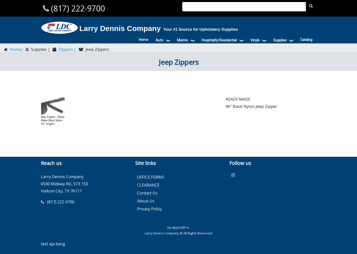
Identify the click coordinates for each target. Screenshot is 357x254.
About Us (145, 201)
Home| (16, 49)
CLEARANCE (148, 185)
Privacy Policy (149, 209)
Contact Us (147, 193)
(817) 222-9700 (77, 8)
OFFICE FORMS (150, 177)
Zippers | (67, 49)
